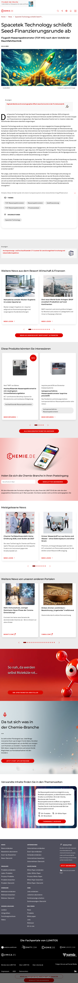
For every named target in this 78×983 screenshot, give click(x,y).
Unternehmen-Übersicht (35, 861)
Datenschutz (23, 971)
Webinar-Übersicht (7, 898)
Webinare (30, 923)
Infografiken (5, 913)
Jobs (29, 920)
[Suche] (57, 11)
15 (54, 642)
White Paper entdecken (35, 870)
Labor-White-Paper (34, 873)
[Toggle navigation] (75, 11)
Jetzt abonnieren (68, 866)
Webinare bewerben (8, 895)
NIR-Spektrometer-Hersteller (25, 692)
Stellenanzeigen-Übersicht (36, 901)
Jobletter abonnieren (34, 895)
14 (52, 642)
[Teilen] (62, 11)
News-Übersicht (6, 858)
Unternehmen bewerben (35, 858)
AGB (14, 971)
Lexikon (4, 910)
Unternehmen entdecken (36, 848)
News (29, 910)
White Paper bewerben (35, 880)
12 (48, 642)
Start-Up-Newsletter (8, 855)
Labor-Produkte (6, 873)
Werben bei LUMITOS (8, 965)
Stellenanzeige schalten (35, 898)
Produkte (30, 913)
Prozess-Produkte (7, 876)
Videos (3, 920)
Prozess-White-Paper (34, 876)
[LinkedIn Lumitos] (75, 971)
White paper (31, 916)
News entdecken (7, 848)
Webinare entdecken (8, 891)
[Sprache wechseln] (66, 11)
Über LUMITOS (24, 965)
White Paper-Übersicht (35, 883)
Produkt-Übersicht (7, 883)
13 (50, 642)
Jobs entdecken (32, 891)
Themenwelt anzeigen (52, 821)
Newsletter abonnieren (53, 482)
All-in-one (30, 926)
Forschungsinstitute (8, 916)
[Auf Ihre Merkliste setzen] (70, 11)
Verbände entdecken (34, 855)
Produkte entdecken (8, 870)
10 (49, 329)
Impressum (5, 971)
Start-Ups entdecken (34, 852)
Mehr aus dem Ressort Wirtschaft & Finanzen (39, 335)
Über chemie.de (37, 965)
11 (46, 642)
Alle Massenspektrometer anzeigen (39, 431)
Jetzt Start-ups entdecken (17, 761)
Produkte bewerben (8, 880)
